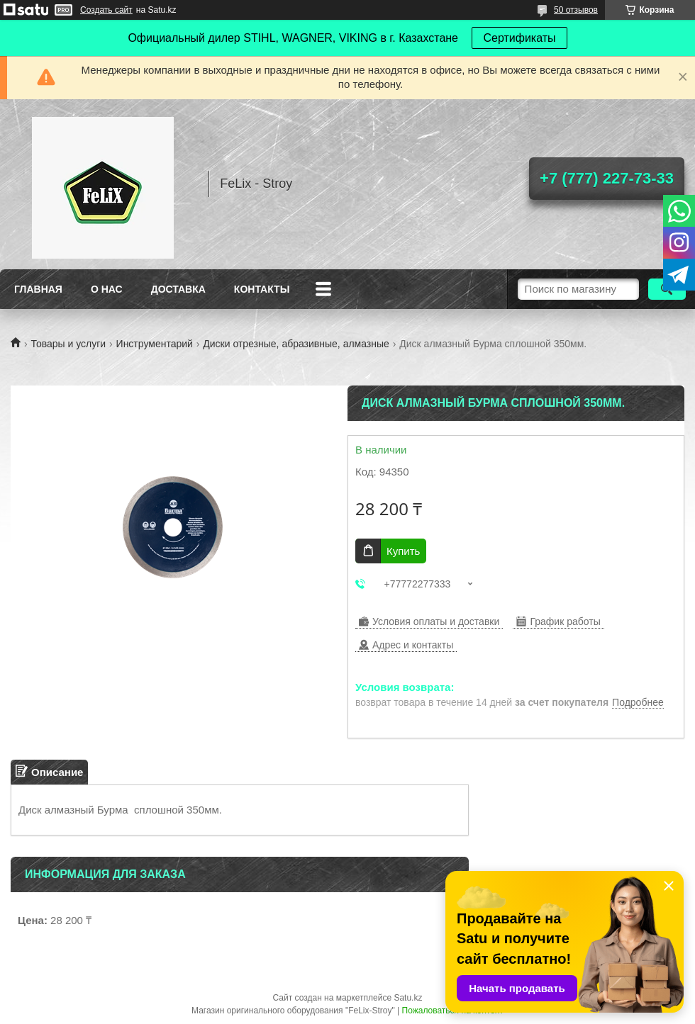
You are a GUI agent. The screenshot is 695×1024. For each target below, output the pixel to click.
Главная (38, 289)
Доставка (178, 289)
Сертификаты (519, 38)
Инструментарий (154, 343)
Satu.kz (408, 998)
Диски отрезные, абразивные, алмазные (296, 343)
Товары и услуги (68, 343)
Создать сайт (106, 10)
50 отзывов (576, 10)
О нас (107, 289)
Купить (403, 551)
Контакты (261, 289)
